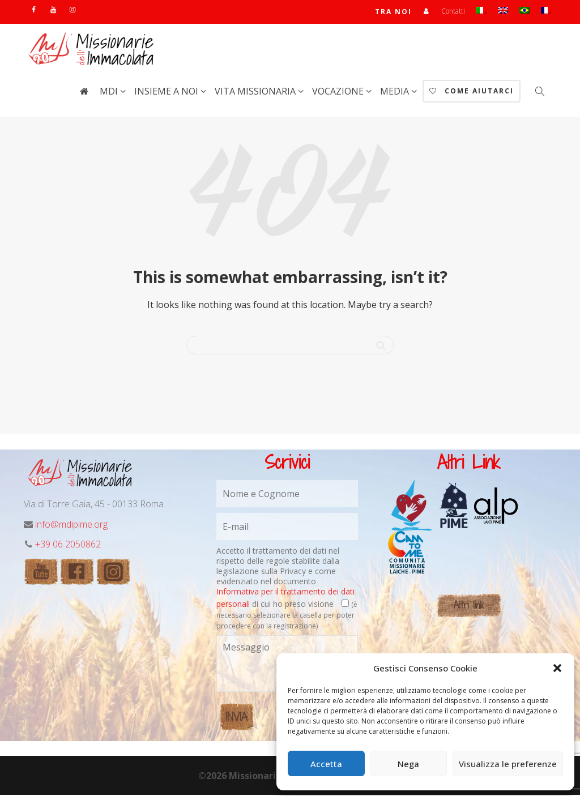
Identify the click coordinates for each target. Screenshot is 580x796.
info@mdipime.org (71, 525)
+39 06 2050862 (68, 545)
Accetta (326, 763)
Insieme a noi (167, 92)
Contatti (453, 11)
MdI (110, 92)
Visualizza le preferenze (508, 763)
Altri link (469, 606)
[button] (557, 668)
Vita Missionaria (256, 92)
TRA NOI (393, 12)
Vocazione (339, 92)
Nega (408, 763)
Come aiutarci (471, 92)
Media (395, 92)
